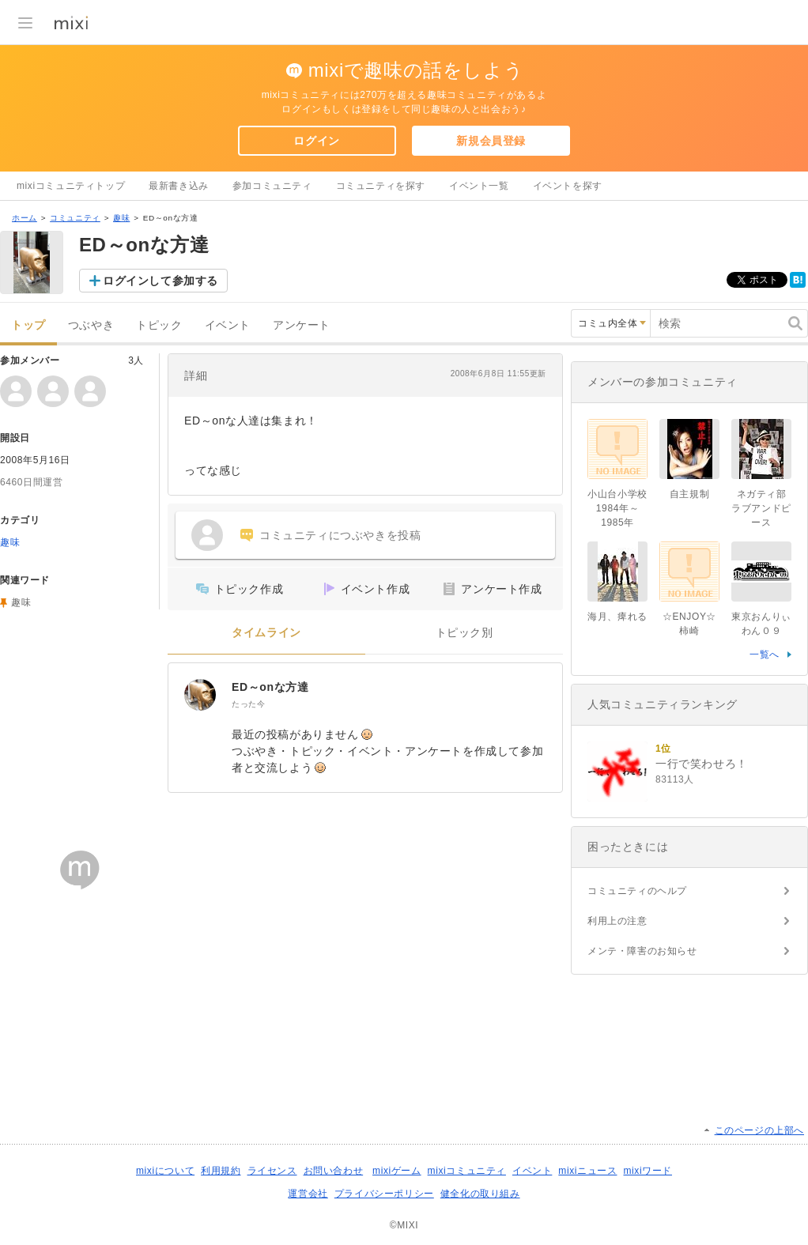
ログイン (316, 140)
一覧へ (764, 654)
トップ (28, 325)
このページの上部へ (759, 1130)
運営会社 (307, 1193)
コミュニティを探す (380, 185)
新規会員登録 (491, 140)
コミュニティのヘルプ (637, 890)
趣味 (121, 217)
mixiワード (647, 1170)
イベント (228, 325)
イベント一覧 (479, 185)
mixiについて (165, 1170)
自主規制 (689, 494)
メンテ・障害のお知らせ (642, 950)
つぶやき (91, 325)
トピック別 (464, 633)
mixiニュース (587, 1170)
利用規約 (220, 1170)
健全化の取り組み (480, 1193)
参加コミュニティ (272, 185)
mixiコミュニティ (467, 1170)
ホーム (24, 217)
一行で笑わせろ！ (701, 763)
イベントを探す (567, 185)
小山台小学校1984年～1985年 (617, 508)
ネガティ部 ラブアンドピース (763, 508)
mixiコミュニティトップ (71, 185)
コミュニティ (75, 217)
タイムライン (266, 633)
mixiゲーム (396, 1170)
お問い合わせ (334, 1170)
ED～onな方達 (270, 687)
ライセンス (272, 1170)
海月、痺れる (617, 616)
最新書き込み (179, 185)
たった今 (248, 704)
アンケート (301, 325)
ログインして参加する (160, 280)
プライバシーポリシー (384, 1193)
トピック (159, 325)
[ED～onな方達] (200, 695)
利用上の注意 (617, 920)
